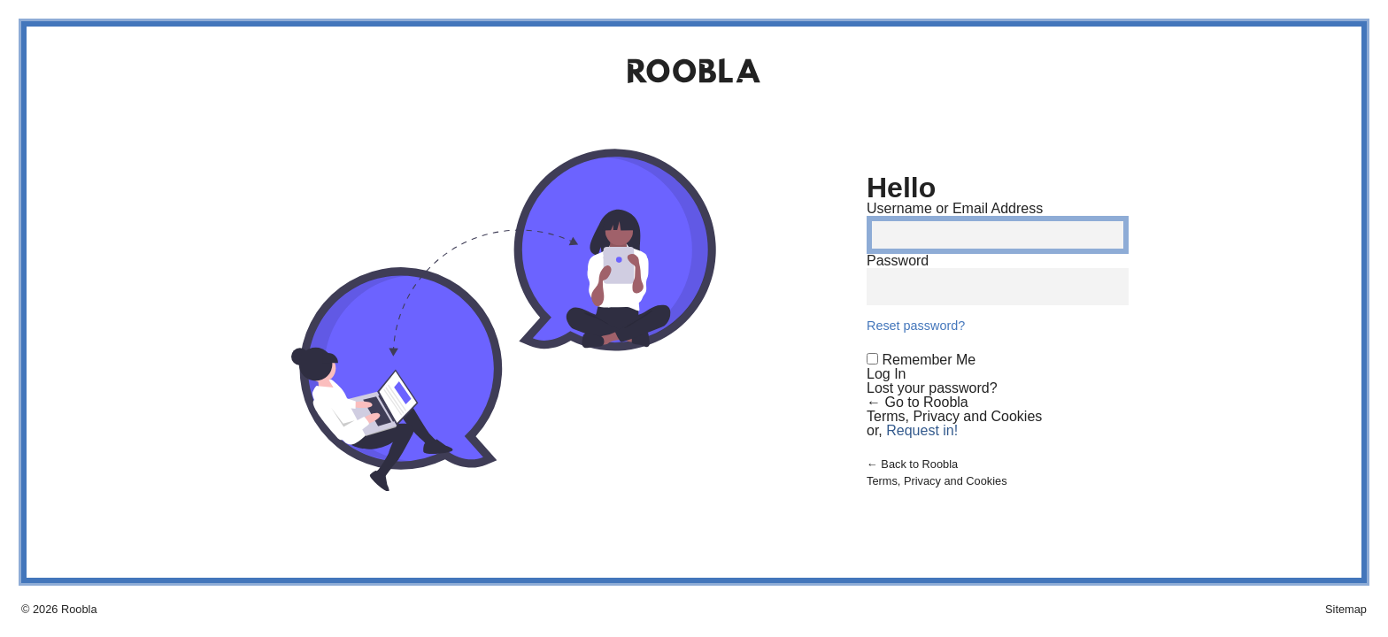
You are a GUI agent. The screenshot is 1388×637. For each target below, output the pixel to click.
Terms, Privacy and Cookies (954, 416)
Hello (901, 187)
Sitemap (1346, 609)
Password (898, 260)
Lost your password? (932, 387)
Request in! (922, 430)
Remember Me (928, 359)
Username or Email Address (955, 208)
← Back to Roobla (912, 464)
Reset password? (916, 325)
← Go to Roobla (917, 402)
